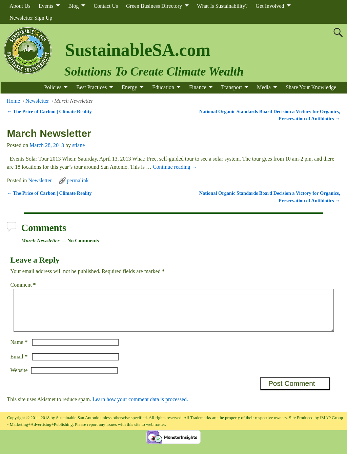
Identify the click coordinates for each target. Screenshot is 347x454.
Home (13, 101)
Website (18, 378)
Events (46, 6)
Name (19, 350)
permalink (78, 180)
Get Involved (270, 6)
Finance (197, 87)
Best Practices (91, 87)
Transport (231, 87)
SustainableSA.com (137, 50)
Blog (73, 6)
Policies (52, 87)
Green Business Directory (154, 6)
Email (19, 365)
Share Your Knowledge (311, 87)
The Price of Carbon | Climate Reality (49, 111)
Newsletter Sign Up (30, 18)
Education (163, 87)
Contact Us (106, 6)
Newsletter (37, 101)
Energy (129, 87)
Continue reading (175, 167)
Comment (23, 285)
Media (264, 87)
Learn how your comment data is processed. (140, 407)
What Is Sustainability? (222, 6)
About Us (19, 6)
